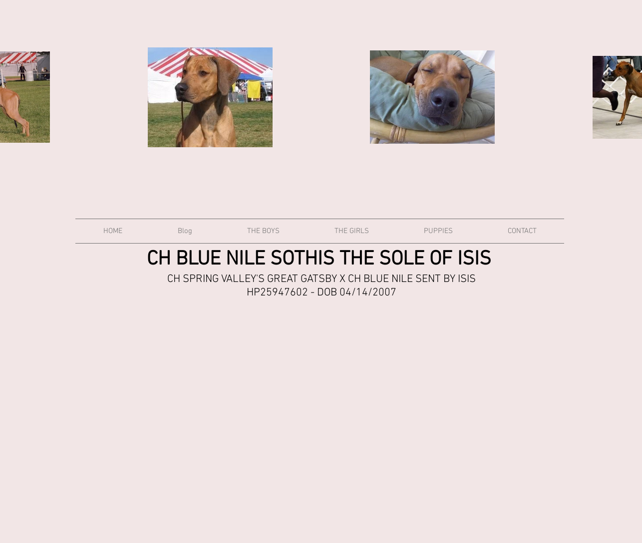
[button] (263, 231)
